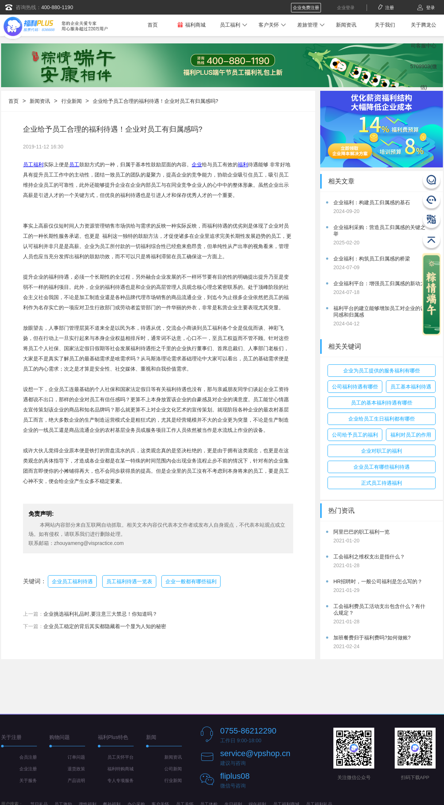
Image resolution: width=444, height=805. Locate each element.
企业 (197, 164)
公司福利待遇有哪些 (355, 387)
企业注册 (28, 768)
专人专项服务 (120, 780)
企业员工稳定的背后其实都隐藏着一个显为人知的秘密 (104, 626)
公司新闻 (173, 768)
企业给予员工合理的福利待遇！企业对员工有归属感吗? (155, 101)
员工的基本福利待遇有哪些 (381, 403)
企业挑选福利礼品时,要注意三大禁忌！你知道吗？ (100, 614)
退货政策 (76, 768)
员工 (74, 164)
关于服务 (28, 780)
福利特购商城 (120, 768)
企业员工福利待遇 (72, 581)
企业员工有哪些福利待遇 (381, 467)
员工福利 (230, 25)
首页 (153, 25)
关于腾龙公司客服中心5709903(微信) (423, 56)
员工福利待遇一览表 (129, 581)
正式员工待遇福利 (381, 483)
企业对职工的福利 (381, 451)
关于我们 (385, 25)
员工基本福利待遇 (410, 387)
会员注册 (28, 757)
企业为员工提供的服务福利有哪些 (381, 371)
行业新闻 (71, 101)
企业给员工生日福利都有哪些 (381, 419)
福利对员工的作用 (410, 435)
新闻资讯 (346, 25)
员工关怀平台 (120, 757)
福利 (243, 164)
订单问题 (76, 757)
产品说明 (76, 780)
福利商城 (191, 25)
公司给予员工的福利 (355, 435)
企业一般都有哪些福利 (191, 581)
